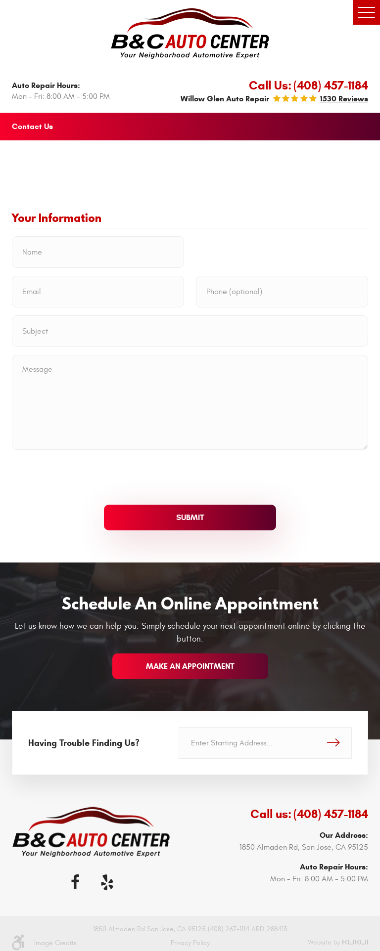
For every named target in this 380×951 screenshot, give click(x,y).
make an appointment (190, 666)
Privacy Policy (190, 943)
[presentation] (87, 477)
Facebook (75, 882)
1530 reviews (344, 99)
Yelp (107, 882)
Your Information (56, 218)
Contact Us (32, 126)
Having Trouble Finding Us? (84, 742)
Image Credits (55, 943)
